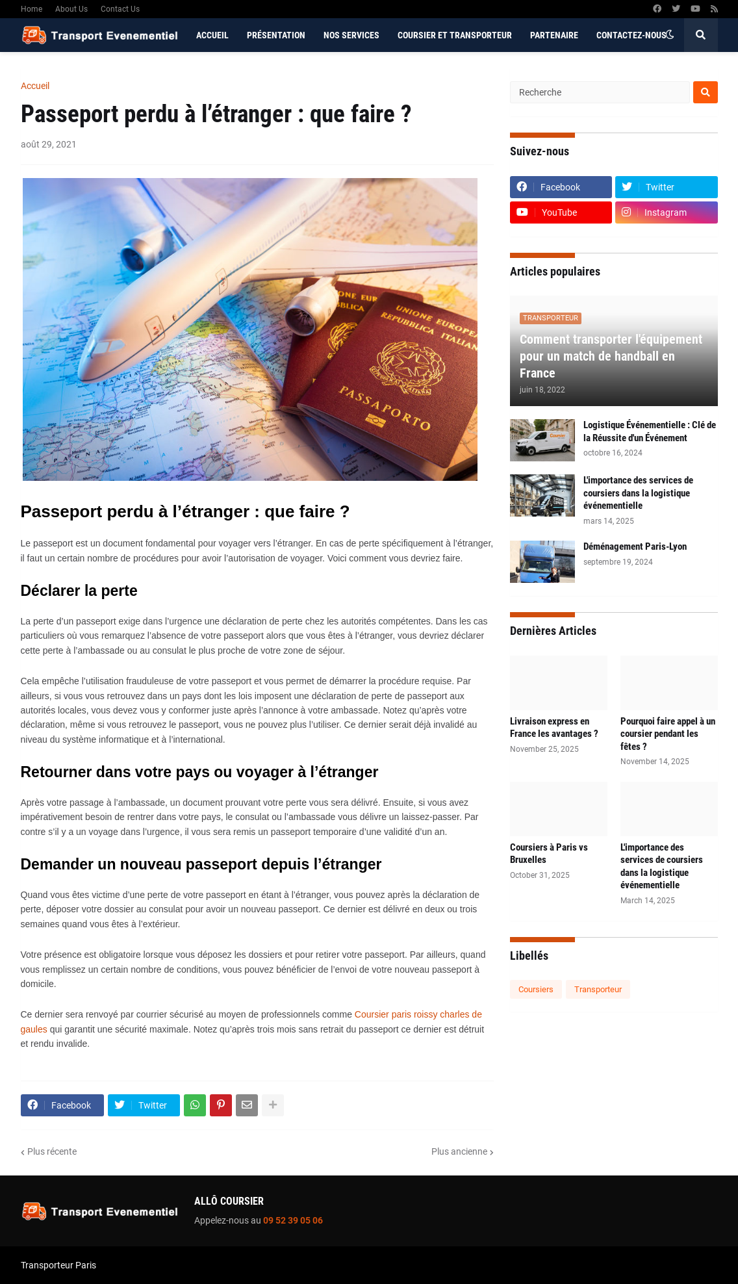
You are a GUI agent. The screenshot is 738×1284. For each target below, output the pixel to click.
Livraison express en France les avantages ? (554, 727)
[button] (669, 35)
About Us (71, 9)
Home (31, 9)
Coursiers (536, 989)
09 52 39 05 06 (293, 1220)
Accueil (35, 85)
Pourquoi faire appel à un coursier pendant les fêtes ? (667, 733)
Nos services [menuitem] (351, 35)
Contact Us (120, 9)
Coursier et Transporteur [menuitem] (455, 35)
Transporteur (598, 989)
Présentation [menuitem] (276, 35)
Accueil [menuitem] (212, 35)
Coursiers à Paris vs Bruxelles (549, 853)
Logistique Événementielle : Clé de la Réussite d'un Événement (649, 431)
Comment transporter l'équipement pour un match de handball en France (611, 356)
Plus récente (52, 1151)
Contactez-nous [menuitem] (631, 35)
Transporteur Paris (58, 1265)
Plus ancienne (459, 1151)
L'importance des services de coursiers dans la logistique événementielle (638, 492)
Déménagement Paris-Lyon (635, 546)
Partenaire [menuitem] (554, 35)
